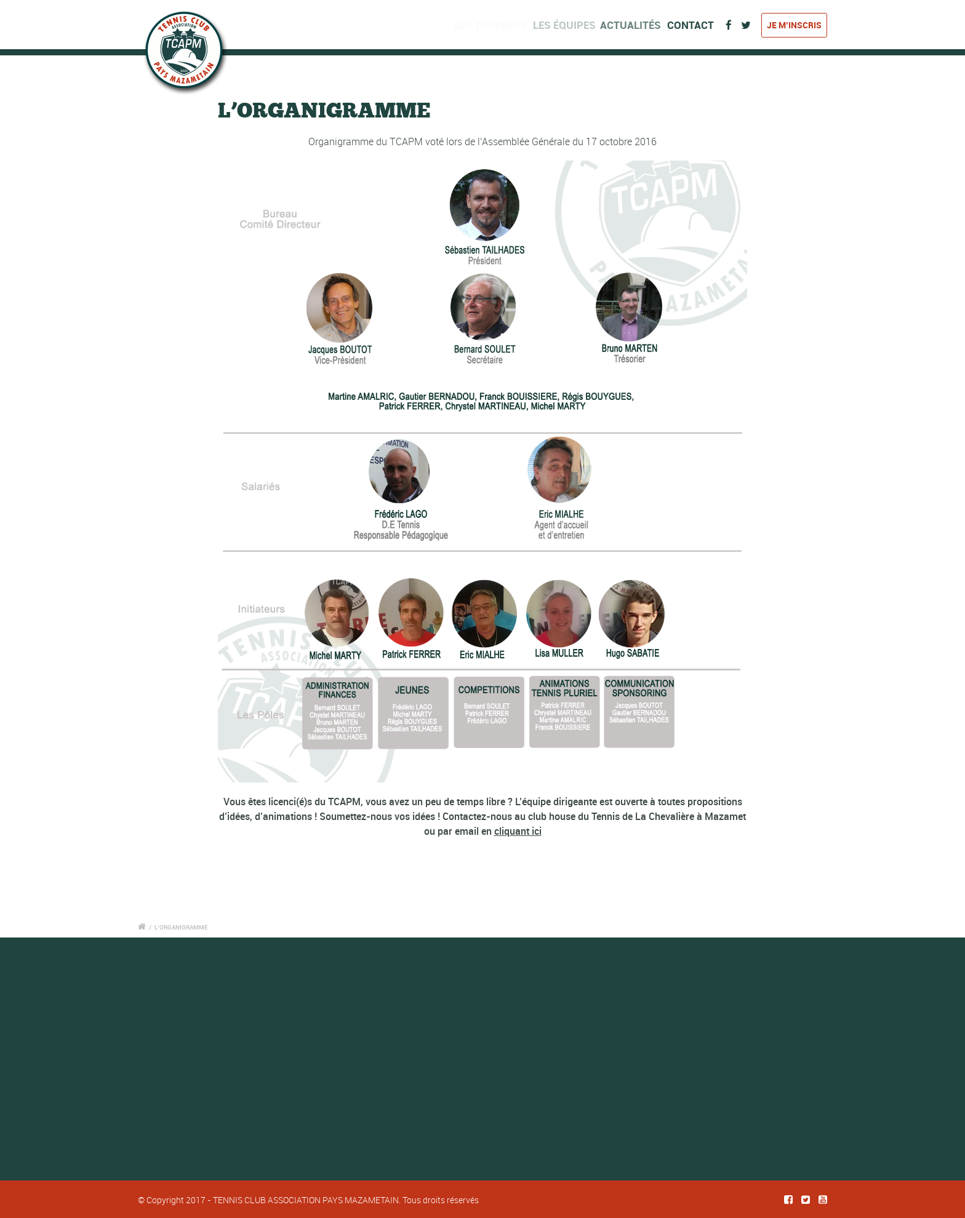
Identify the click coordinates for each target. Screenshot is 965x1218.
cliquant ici (518, 831)
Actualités (635, 25)
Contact (693, 25)
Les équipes (568, 25)
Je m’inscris (794, 25)
